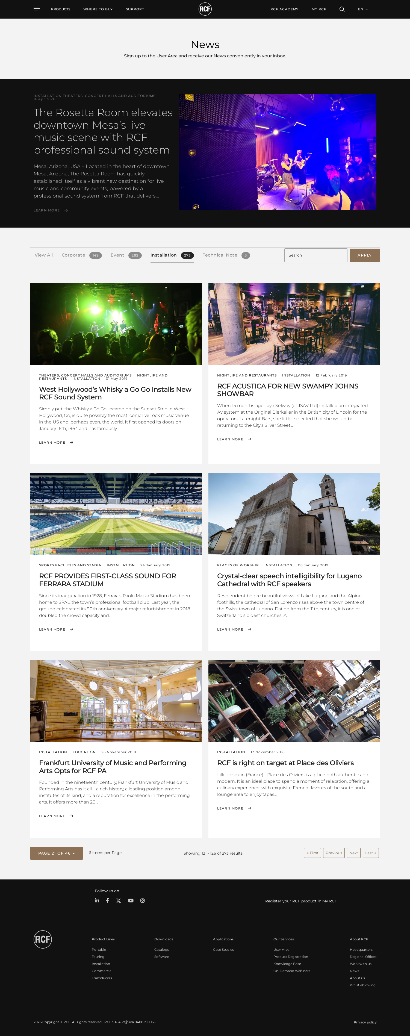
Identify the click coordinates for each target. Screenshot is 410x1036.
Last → (370, 852)
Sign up (132, 55)
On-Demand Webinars (291, 971)
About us (357, 978)
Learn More (47, 210)
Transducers (102, 978)
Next (353, 852)
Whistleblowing (363, 985)
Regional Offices (363, 957)
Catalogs (161, 949)
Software (161, 957)
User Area (281, 949)
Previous (334, 852)
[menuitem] (98, 9)
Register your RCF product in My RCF (301, 901)
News (354, 971)
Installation (101, 964)
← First (312, 852)
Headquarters (361, 949)
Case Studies (223, 949)
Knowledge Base (287, 964)
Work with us (360, 964)
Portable (99, 949)
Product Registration (290, 957)
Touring (98, 957)
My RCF (319, 9)
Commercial (102, 971)
